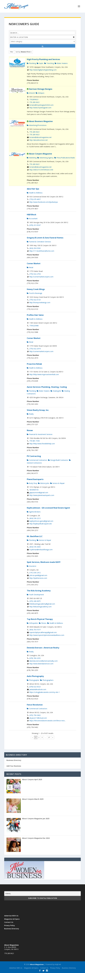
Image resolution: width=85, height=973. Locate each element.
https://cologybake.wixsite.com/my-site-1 (44, 692)
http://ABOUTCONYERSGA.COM (41, 170)
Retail (30, 267)
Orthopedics (32, 623)
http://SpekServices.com (38, 578)
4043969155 (34, 490)
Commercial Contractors (37, 460)
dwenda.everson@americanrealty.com (43, 661)
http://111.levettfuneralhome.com (41, 251)
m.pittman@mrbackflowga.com (41, 549)
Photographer (33, 680)
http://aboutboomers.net (38, 140)
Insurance (31, 566)
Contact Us (8, 922)
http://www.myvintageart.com (40, 108)
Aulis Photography (35, 676)
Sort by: (24, 52)
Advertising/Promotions (36, 125)
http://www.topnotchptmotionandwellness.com (46, 635)
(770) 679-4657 (35, 199)
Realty (30, 414)
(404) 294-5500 (35, 248)
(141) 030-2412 (35, 572)
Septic (40, 63)
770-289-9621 (34, 102)
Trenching (49, 63)
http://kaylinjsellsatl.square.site (40, 524)
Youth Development (35, 594)
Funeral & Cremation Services (39, 242)
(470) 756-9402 (35, 715)
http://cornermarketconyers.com (41, 277)
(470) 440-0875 (35, 601)
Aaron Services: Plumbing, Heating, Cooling (47, 387)
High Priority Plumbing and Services (43, 59)
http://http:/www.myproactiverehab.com (44, 374)
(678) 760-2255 (35, 658)
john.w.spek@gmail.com (38, 575)
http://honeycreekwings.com (39, 302)
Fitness (42, 623)
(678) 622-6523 (35, 687)
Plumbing (31, 63)
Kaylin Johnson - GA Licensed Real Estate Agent (48, 508)
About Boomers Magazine (41, 121)
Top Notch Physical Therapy (40, 619)
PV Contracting (34, 456)
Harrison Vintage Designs (40, 89)
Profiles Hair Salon (35, 315)
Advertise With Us (11, 916)
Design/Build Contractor (58, 460)
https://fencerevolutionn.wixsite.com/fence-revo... (47, 720)
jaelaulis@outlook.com (37, 689)
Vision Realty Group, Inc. (38, 410)
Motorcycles (43, 483)
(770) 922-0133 (35, 300)
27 (49, 737)
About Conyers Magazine (40, 153)
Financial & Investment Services (39, 434)
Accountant (32, 218)
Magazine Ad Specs (12, 919)
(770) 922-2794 (35, 274)
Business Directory (14, 760)
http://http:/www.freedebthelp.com (42, 444)
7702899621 (34, 99)
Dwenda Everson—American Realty (43, 647)
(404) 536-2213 (35, 518)
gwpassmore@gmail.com (38, 492)
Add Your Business (14, 766)
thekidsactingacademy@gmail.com (42, 604)
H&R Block (31, 214)
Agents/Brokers (34, 512)
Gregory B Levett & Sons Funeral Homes (45, 237)
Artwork (31, 93)
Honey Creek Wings (36, 289)
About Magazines (37, 964)
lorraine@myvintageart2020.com (41, 105)
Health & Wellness (34, 193)
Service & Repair (57, 483)
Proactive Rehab (34, 364)
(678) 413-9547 (35, 225)
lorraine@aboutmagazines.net (40, 137)
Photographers (46, 680)
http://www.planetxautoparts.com (41, 495)
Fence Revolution (35, 704)
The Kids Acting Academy (38, 590)
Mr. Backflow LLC (34, 536)
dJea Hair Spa (33, 189)
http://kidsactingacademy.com (40, 607)
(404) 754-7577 (35, 630)
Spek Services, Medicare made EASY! (43, 562)
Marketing (31, 158)
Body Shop (32, 483)
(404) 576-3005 (35, 547)
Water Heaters (61, 63)
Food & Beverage (34, 293)
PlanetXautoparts (35, 479)
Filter (11, 52)
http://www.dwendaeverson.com (41, 664)
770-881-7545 (34, 441)
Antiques (40, 93)
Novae (30, 430)
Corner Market (33, 263)
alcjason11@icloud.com (38, 718)
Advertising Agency (45, 158)
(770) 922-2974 (35, 349)
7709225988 (34, 326)
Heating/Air (56, 391)
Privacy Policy (9, 925)
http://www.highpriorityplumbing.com (43, 70)
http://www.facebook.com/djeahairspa (43, 202)
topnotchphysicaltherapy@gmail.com (43, 632)
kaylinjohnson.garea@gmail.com (41, 521)
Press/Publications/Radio (64, 158)
